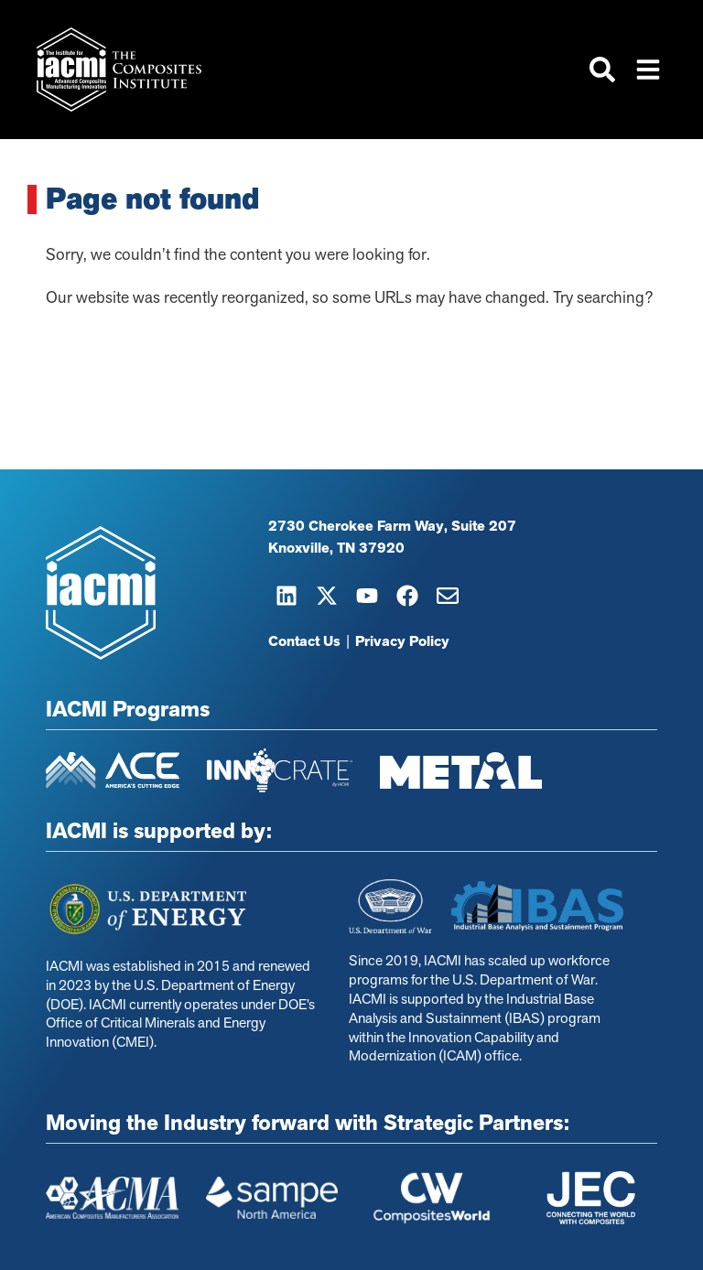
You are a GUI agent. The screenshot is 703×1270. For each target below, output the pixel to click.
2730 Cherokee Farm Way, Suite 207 (392, 526)
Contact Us (304, 641)
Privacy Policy (402, 641)
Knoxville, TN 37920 (336, 548)
